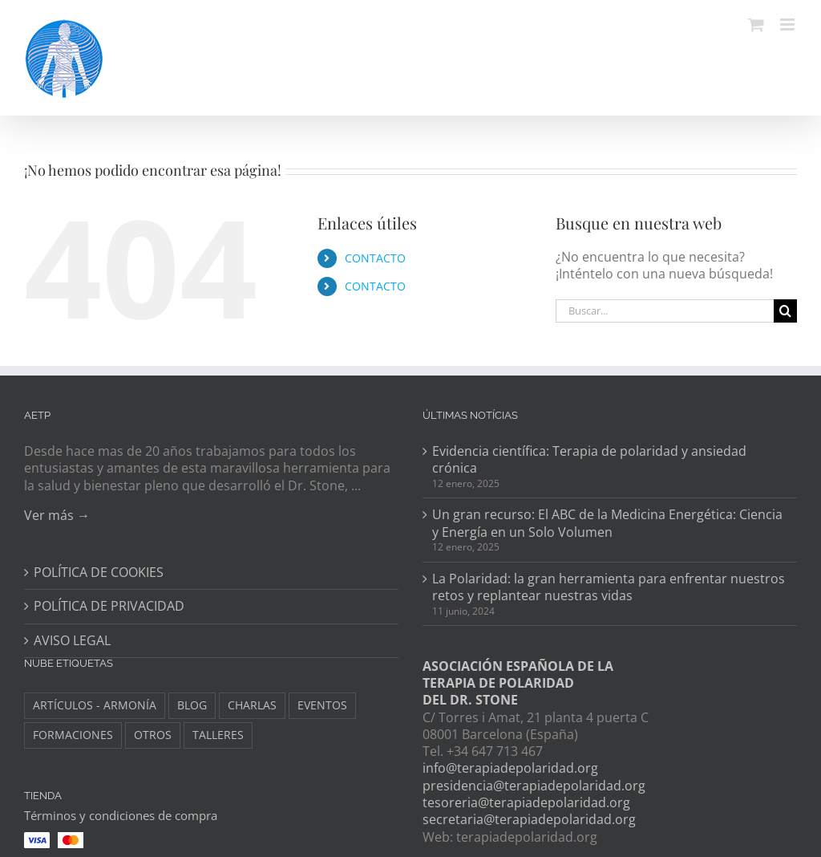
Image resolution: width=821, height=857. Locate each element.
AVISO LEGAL (72, 640)
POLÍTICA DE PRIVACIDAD (109, 606)
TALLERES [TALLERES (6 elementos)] (218, 734)
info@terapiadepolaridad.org (510, 768)
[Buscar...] (665, 311)
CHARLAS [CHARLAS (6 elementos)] (252, 705)
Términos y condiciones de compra (120, 815)
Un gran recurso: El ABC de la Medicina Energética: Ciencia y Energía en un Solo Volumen (607, 523)
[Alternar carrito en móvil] (756, 24)
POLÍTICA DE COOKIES (99, 572)
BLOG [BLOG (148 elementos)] (192, 705)
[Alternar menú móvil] (788, 24)
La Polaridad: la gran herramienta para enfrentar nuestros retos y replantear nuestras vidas (608, 587)
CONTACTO (375, 258)
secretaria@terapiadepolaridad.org (529, 819)
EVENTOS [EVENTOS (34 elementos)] (322, 705)
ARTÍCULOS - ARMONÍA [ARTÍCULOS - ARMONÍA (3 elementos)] (94, 705)
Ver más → (57, 515)
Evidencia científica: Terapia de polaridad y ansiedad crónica (589, 460)
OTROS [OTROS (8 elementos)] (153, 734)
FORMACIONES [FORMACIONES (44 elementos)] (73, 734)
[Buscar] (785, 311)
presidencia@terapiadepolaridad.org (534, 785)
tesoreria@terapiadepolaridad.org (526, 802)
